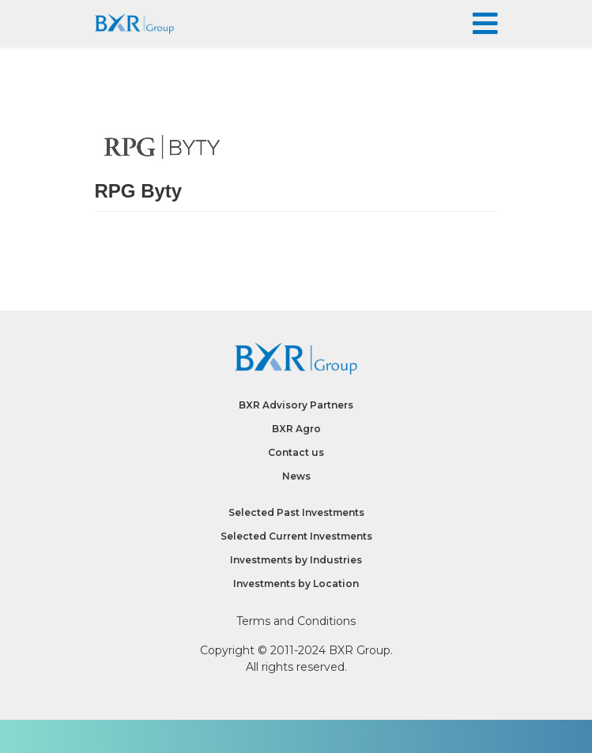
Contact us (296, 452)
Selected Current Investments (296, 536)
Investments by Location (296, 583)
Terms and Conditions (296, 621)
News (296, 476)
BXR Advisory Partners (296, 405)
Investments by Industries (296, 560)
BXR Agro (296, 429)
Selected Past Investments (296, 512)
